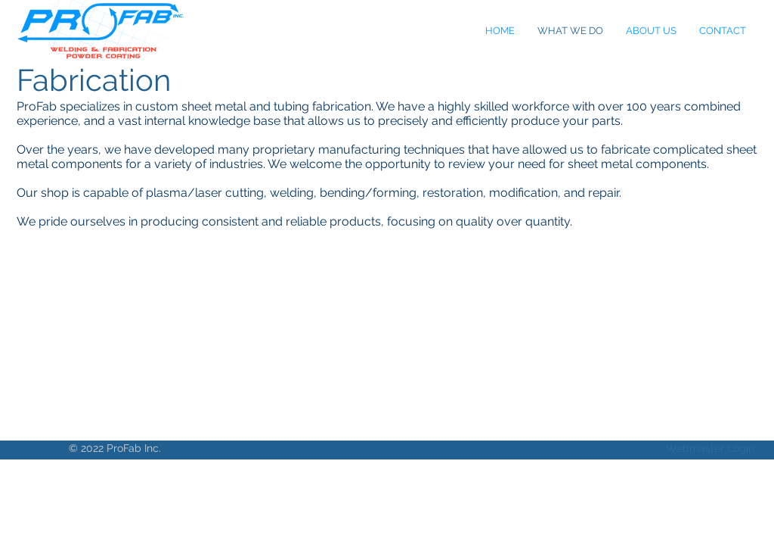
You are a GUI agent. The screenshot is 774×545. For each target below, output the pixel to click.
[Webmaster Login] (710, 448)
